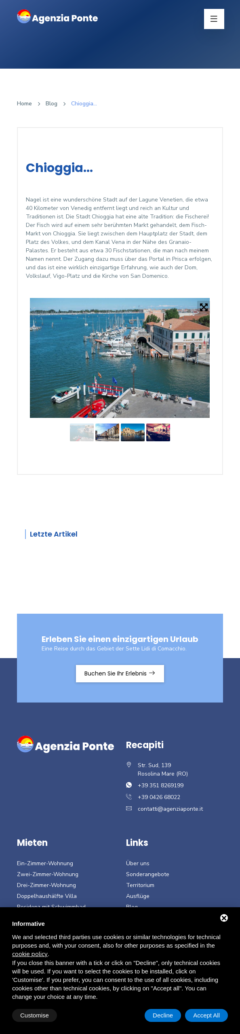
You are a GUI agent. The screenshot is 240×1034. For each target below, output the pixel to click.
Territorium (140, 885)
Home (24, 103)
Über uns (137, 863)
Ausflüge (137, 896)
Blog (51, 103)
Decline (163, 1015)
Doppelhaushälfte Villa (47, 896)
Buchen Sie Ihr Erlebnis (120, 673)
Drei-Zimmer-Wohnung (46, 885)
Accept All (206, 1015)
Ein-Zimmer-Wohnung (45, 863)
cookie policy (30, 954)
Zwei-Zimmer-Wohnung (47, 874)
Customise (34, 1015)
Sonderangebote (147, 874)
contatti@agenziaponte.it (170, 809)
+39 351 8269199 (160, 785)
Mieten (32, 843)
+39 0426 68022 (159, 797)
